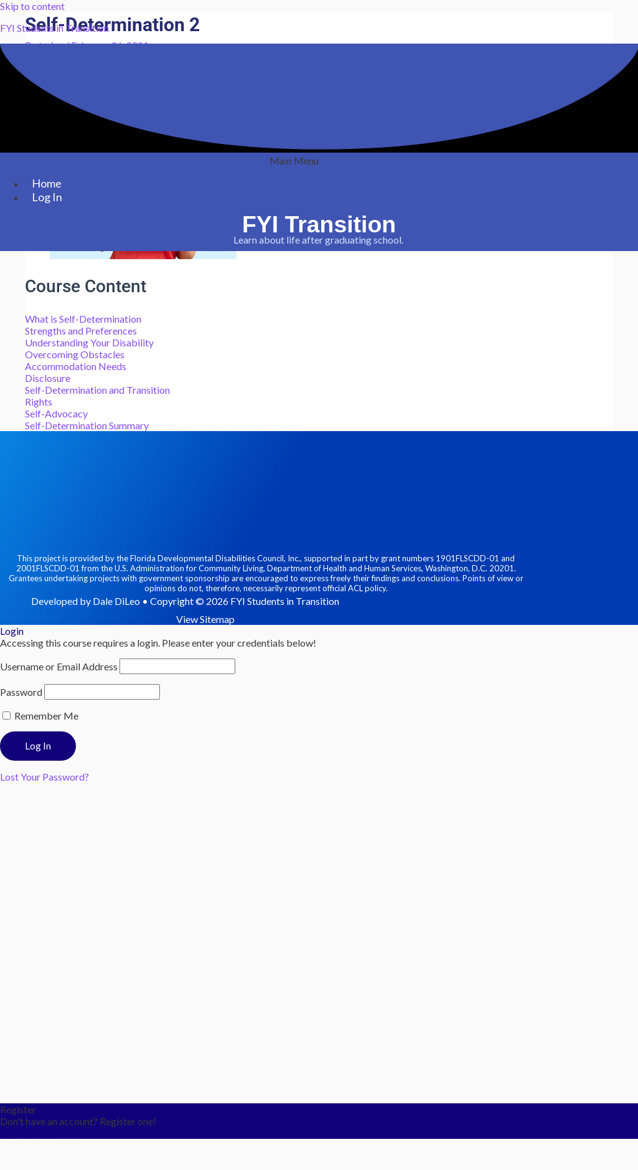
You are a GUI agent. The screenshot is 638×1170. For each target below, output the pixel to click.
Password (21, 692)
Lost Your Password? (44, 776)
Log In (47, 197)
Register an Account (43, 1133)
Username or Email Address (59, 666)
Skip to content (32, 6)
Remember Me (40, 715)
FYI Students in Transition (54, 28)
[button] (294, 160)
